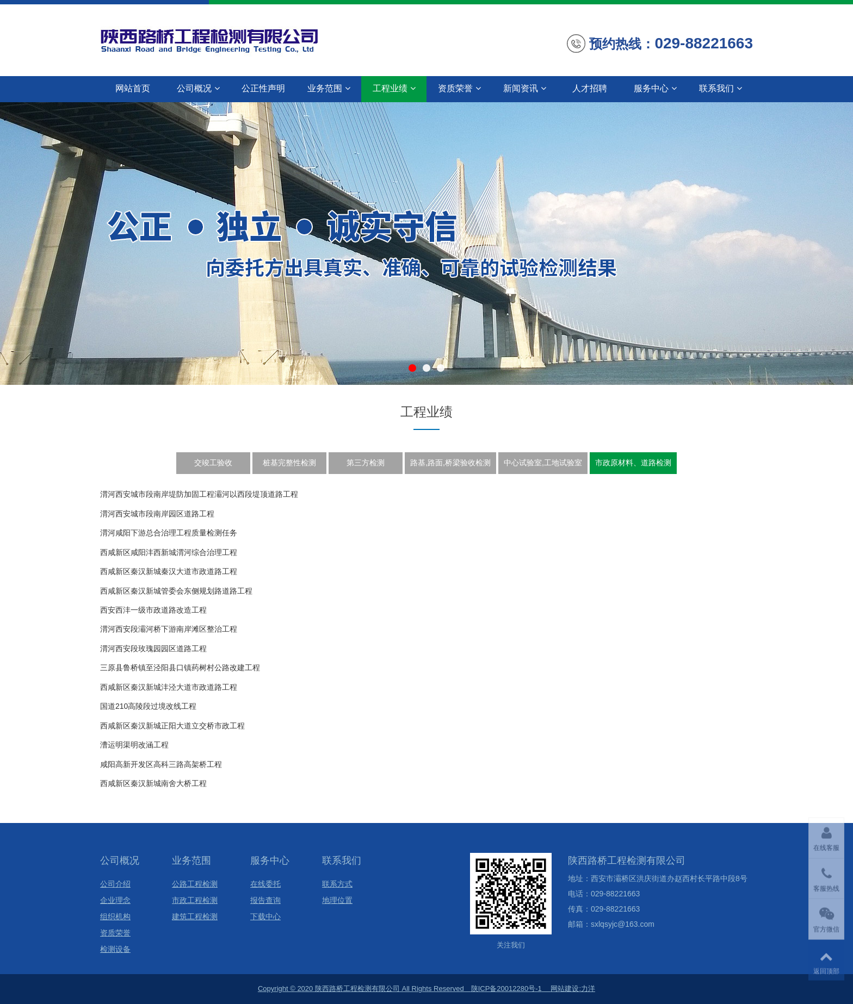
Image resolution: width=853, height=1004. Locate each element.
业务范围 (328, 88)
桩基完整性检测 (289, 462)
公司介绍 (115, 884)
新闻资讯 (524, 88)
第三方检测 (366, 462)
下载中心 (265, 917)
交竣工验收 (213, 462)
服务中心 (655, 88)
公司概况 (198, 88)
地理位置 (337, 900)
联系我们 (720, 88)
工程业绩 (394, 88)
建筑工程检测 (195, 917)
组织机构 (115, 917)
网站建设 (565, 988)
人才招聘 (589, 88)
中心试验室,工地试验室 (543, 462)
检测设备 (115, 949)
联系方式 (337, 884)
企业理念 (115, 900)
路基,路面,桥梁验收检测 (450, 462)
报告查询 (265, 900)
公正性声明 (263, 88)
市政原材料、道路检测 (633, 462)
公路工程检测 (195, 884)
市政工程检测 (195, 900)
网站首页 (132, 88)
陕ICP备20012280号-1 (506, 988)
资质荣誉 (459, 88)
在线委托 (265, 884)
